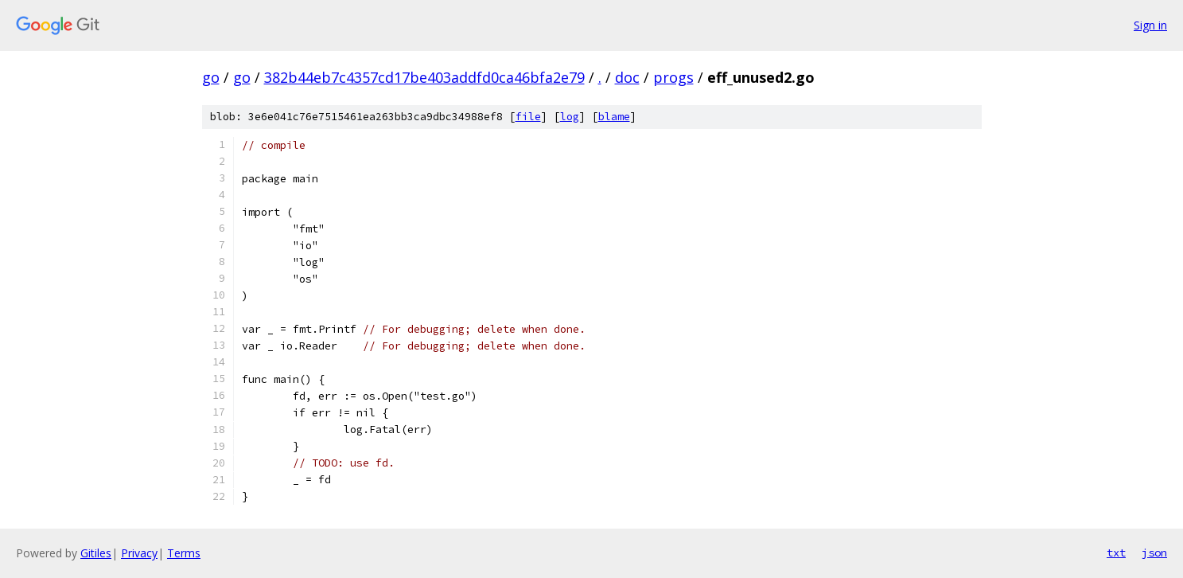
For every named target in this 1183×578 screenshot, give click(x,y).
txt (1116, 552)
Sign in (1150, 25)
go (211, 77)
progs (673, 77)
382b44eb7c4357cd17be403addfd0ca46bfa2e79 (424, 77)
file (528, 116)
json (1154, 552)
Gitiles (95, 552)
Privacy (139, 552)
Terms (183, 552)
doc (627, 77)
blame (614, 116)
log (569, 116)
